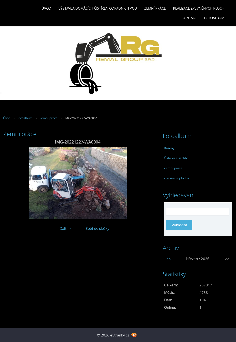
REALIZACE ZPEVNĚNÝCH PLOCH (198, 8)
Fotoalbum (214, 18)
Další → (66, 228)
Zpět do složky (97, 228)
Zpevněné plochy (176, 178)
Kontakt (189, 18)
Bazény (169, 148)
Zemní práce (155, 8)
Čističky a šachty (176, 158)
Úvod (46, 8)
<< (168, 258)
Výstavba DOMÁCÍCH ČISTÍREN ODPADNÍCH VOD (98, 8)
